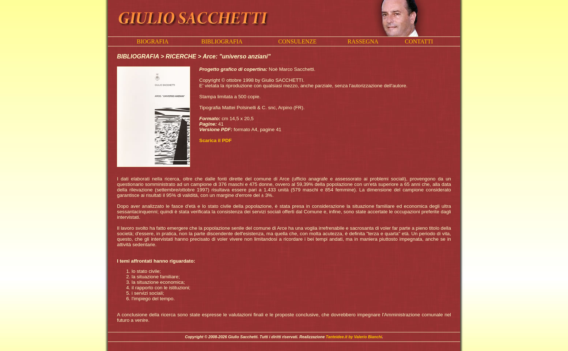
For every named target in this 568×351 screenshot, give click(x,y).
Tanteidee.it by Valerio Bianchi (354, 337)
